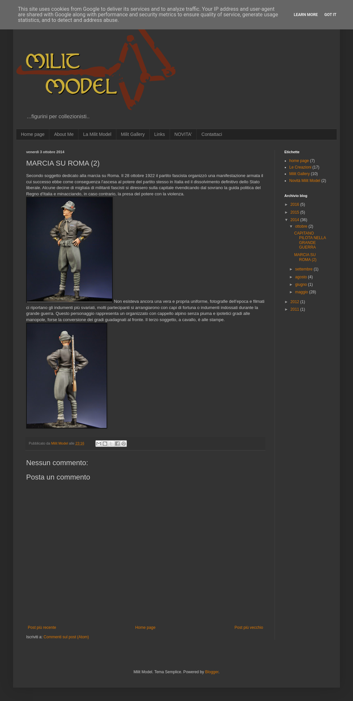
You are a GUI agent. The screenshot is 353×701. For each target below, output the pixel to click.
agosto (301, 277)
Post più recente (42, 627)
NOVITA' (183, 134)
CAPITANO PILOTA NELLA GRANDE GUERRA (310, 240)
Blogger (212, 672)
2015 (295, 212)
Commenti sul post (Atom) (66, 637)
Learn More (306, 14)
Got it (330, 14)
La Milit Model (97, 134)
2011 (295, 309)
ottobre (302, 226)
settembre (304, 269)
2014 (295, 220)
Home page (32, 134)
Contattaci (211, 134)
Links (159, 134)
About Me (64, 134)
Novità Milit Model (304, 180)
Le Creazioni (300, 167)
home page (299, 160)
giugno (301, 284)
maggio (302, 292)
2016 (295, 204)
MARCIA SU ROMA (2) (305, 257)
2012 (295, 302)
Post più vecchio (249, 627)
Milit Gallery (133, 134)
